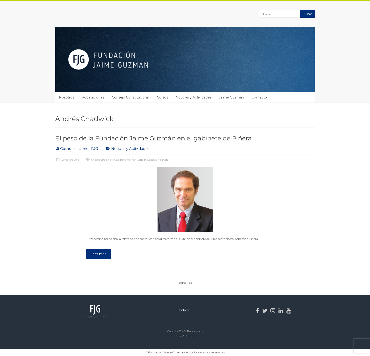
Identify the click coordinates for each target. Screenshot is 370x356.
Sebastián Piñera (157, 159)
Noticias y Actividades (193, 97)
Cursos (162, 97)
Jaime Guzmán (231, 97)
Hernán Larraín (136, 159)
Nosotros (66, 97)
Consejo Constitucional (130, 97)
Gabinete (120, 159)
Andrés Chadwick (102, 159)
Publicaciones (93, 97)
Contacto (259, 97)
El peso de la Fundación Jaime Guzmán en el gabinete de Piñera (153, 138)
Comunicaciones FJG (79, 148)
